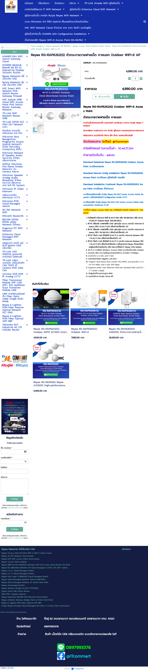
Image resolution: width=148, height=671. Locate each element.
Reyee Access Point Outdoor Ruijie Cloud (91, 46)
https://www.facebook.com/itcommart (13, 612)
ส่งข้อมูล (14, 498)
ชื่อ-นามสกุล (6, 447)
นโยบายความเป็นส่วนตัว (15, 508)
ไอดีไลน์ (4, 467)
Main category (37, 46)
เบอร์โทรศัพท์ (7, 457)
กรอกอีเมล (6, 518)
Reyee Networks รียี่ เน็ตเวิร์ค (58, 46)
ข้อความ (4, 477)
